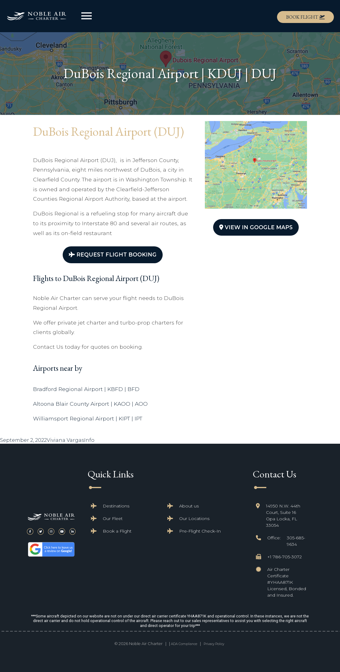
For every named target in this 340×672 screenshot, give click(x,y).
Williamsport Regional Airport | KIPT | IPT (87, 418)
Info (89, 440)
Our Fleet (113, 518)
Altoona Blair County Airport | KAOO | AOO (90, 404)
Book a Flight (117, 531)
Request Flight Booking (113, 254)
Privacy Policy (214, 644)
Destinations (116, 506)
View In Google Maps (256, 227)
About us (189, 506)
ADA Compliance (184, 644)
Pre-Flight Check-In (200, 531)
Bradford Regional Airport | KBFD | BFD (86, 389)
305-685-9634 (296, 541)
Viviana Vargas (65, 440)
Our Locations (194, 518)
